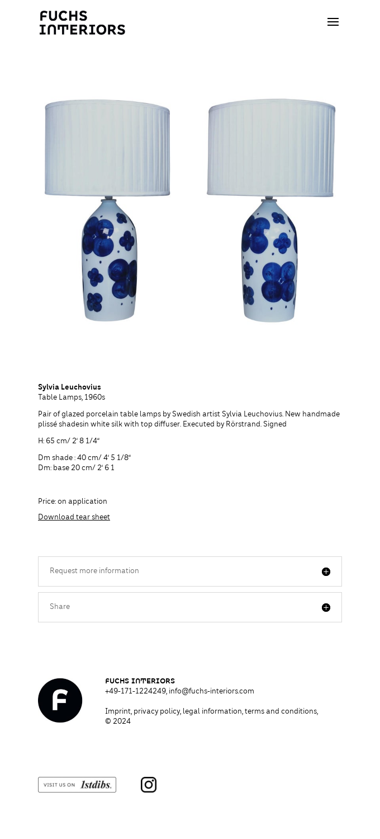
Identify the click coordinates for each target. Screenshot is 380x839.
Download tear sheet (74, 517)
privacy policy (157, 712)
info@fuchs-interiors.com (211, 691)
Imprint (118, 712)
